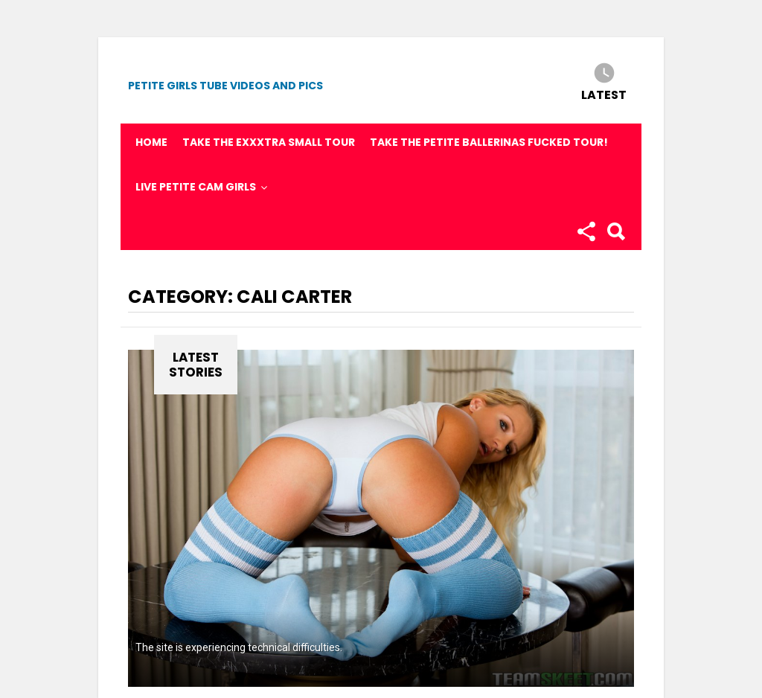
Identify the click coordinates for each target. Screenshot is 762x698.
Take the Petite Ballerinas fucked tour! (489, 142)
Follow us (585, 231)
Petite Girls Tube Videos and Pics (225, 85)
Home (151, 142)
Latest (604, 94)
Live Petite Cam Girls (195, 186)
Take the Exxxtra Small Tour (268, 142)
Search (615, 231)
